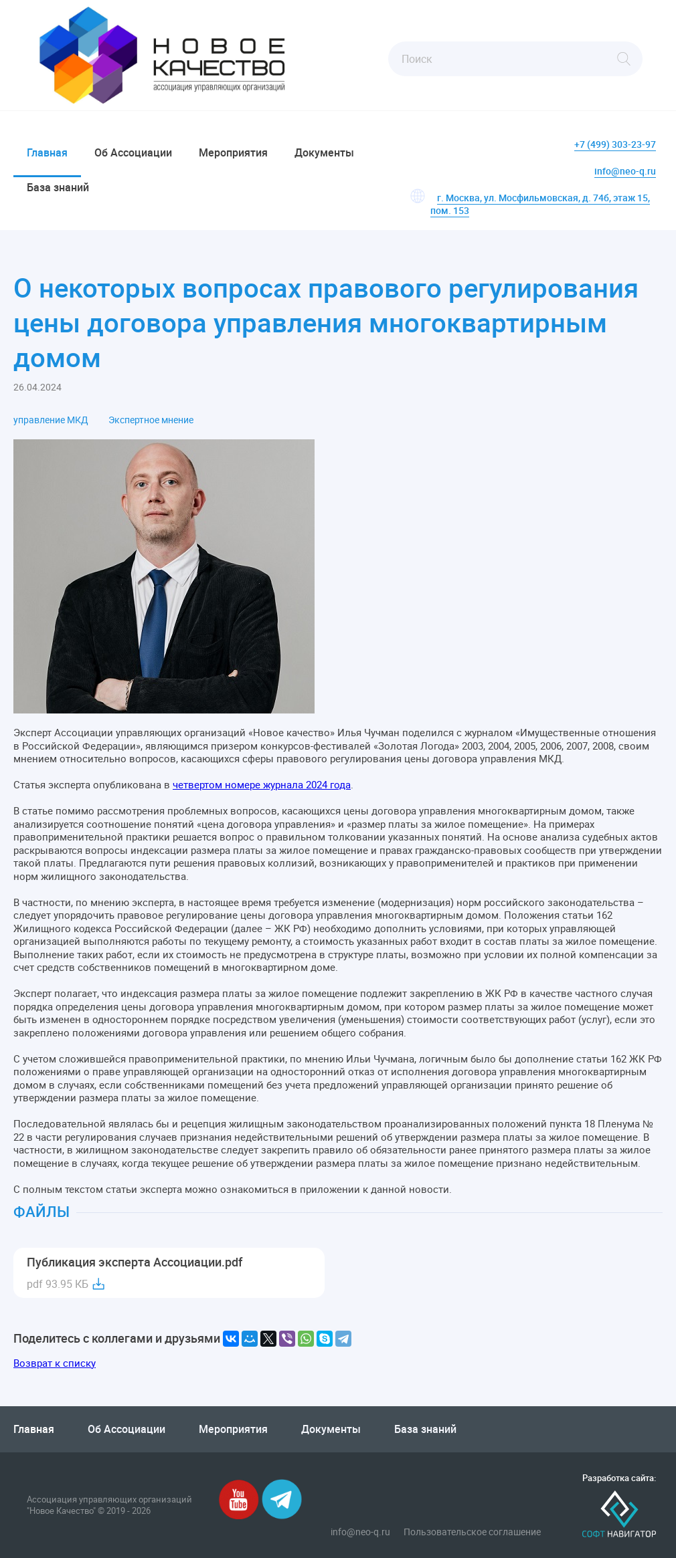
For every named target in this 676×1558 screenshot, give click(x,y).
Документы (324, 152)
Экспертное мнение (150, 420)
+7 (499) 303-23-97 (615, 144)
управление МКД (50, 420)
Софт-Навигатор (619, 1514)
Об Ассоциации (133, 152)
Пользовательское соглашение (472, 1532)
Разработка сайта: (619, 1478)
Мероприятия (233, 152)
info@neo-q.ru (625, 170)
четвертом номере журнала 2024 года (262, 784)
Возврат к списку (54, 1362)
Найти (623, 58)
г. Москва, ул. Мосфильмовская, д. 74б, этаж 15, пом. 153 (540, 204)
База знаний (58, 187)
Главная (47, 152)
